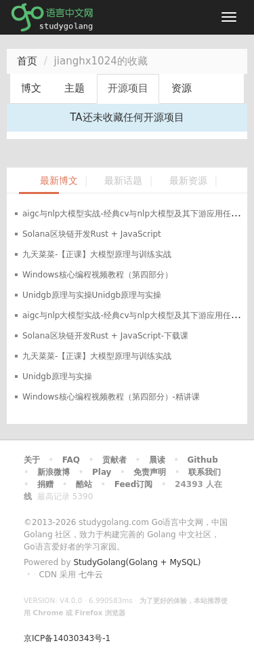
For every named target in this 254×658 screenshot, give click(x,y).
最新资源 (188, 181)
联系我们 (204, 472)
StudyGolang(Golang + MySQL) (136, 562)
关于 (32, 460)
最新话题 (123, 181)
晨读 (157, 460)
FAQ (71, 460)
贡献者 (114, 460)
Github (202, 460)
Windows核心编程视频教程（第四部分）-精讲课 (111, 397)
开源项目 (128, 88)
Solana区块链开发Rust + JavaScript (91, 234)
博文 (31, 88)
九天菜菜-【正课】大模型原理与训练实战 (96, 254)
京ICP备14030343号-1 (67, 638)
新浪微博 (53, 472)
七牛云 (91, 574)
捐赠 (45, 484)
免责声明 (149, 472)
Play (101, 472)
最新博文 (59, 181)
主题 (74, 88)
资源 (181, 88)
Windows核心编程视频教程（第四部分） (97, 274)
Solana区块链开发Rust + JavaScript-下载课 (105, 336)
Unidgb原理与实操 (57, 376)
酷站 (84, 484)
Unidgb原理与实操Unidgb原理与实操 (91, 295)
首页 (27, 61)
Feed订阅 (133, 484)
